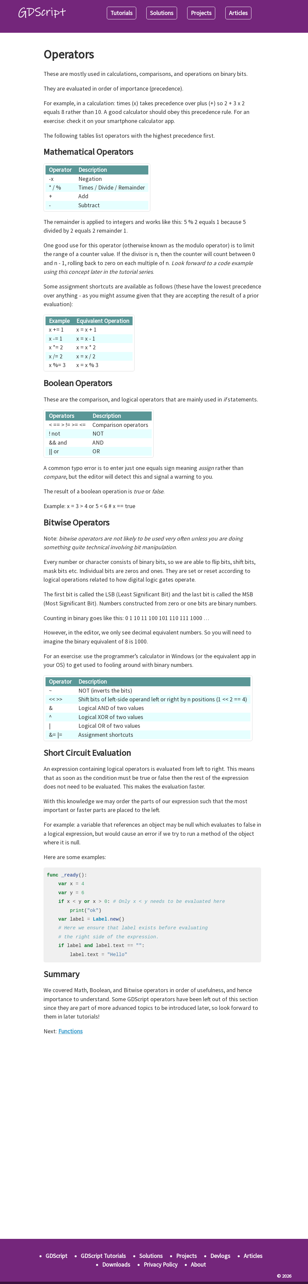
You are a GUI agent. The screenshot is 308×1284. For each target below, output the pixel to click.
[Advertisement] (152, 1088)
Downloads (116, 1264)
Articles (238, 13)
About (198, 1264)
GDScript (56, 1256)
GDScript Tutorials (103, 1256)
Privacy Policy (160, 1264)
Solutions (161, 13)
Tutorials (121, 13)
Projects (201, 13)
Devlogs (220, 1256)
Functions (70, 1031)
